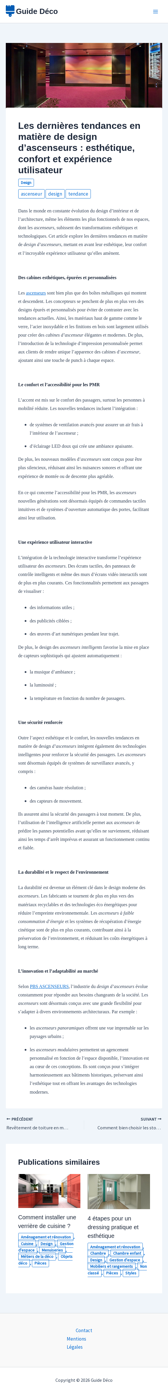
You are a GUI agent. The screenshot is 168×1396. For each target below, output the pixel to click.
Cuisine (27, 1243)
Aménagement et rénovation (46, 1237)
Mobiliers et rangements (111, 1266)
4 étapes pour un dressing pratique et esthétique (113, 1227)
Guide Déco (37, 11)
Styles (130, 1272)
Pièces (40, 1262)
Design (26, 182)
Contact (84, 1330)
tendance (78, 194)
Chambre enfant (127, 1253)
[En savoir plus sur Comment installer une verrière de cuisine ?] (49, 1190)
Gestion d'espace (124, 1259)
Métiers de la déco (37, 1256)
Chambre (98, 1253)
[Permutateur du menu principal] (155, 11)
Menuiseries (52, 1249)
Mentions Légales (76, 1342)
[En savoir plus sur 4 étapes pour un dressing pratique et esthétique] (119, 1191)
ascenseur (31, 194)
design (55, 194)
